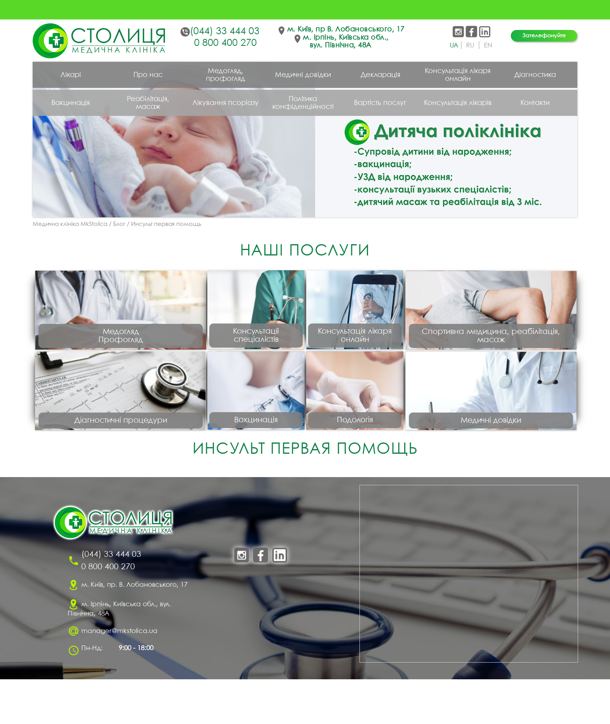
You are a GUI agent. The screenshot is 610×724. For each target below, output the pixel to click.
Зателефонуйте (544, 35)
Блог (119, 224)
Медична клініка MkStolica (70, 224)
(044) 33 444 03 (224, 31)
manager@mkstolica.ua (119, 675)
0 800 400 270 (225, 43)
